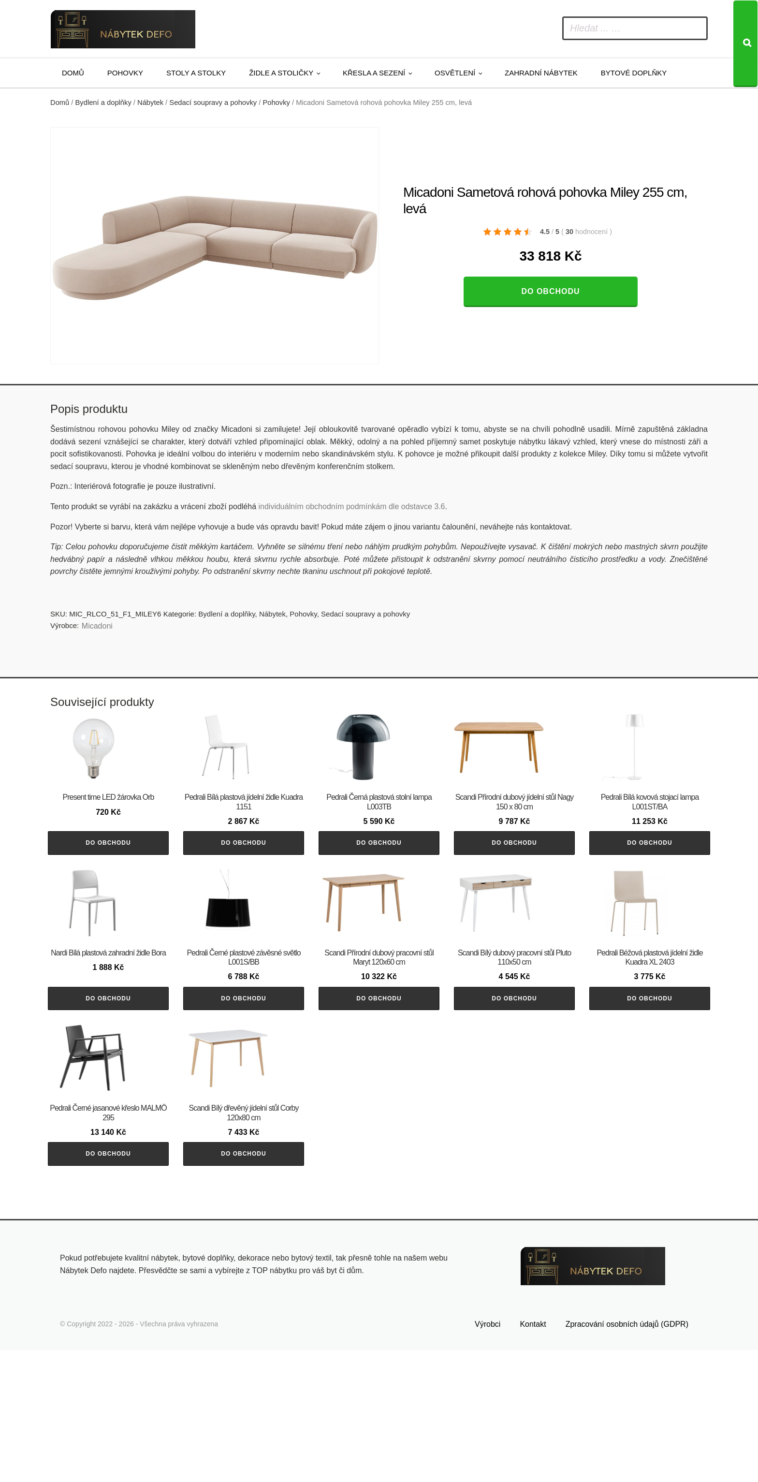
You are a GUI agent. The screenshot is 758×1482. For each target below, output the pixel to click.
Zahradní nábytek (541, 73)
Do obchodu (550, 291)
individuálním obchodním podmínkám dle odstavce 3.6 (351, 506)
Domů (73, 73)
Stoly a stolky (196, 73)
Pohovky (125, 73)
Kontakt (533, 1456)
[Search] (745, 43)
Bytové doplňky (634, 73)
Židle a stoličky (281, 73)
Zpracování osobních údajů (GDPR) (627, 1456)
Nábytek (150, 102)
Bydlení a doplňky (103, 102)
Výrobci (487, 1456)
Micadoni (97, 626)
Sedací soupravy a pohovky (213, 102)
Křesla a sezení (374, 73)
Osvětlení (455, 73)
